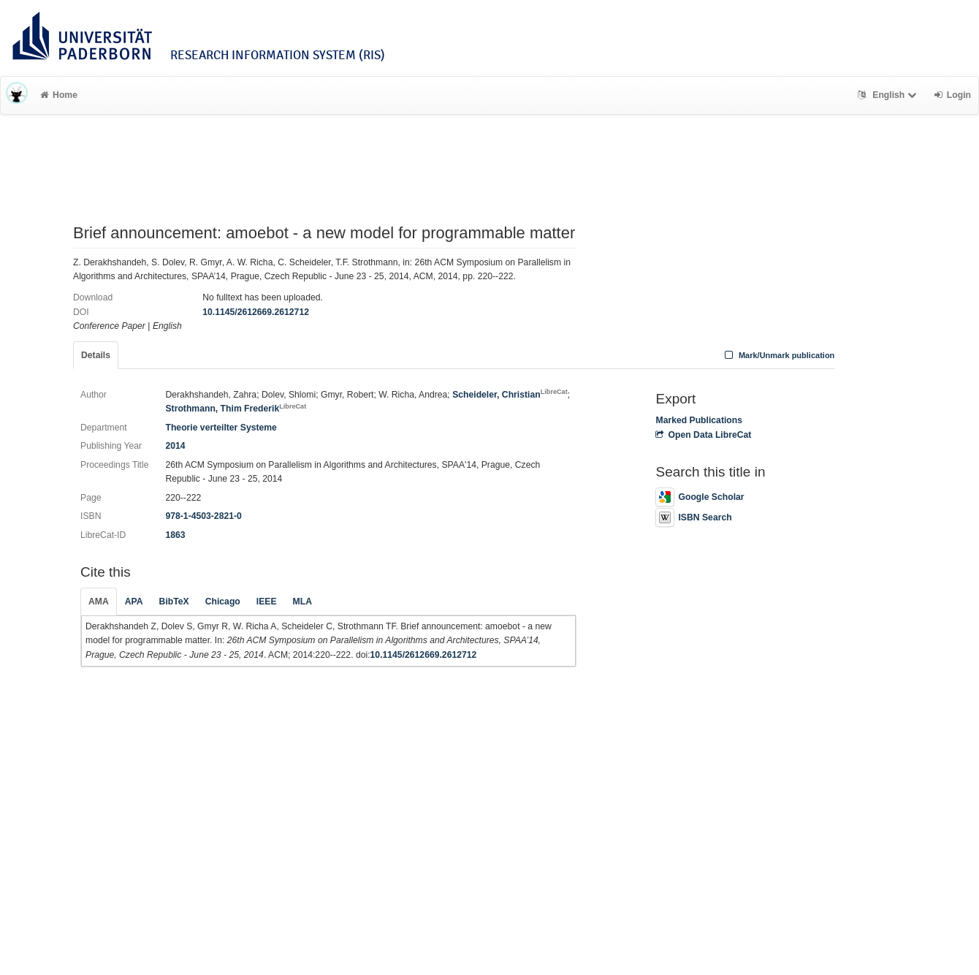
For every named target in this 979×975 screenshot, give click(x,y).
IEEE (266, 601)
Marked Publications (698, 420)
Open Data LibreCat (703, 435)
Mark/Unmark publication (777, 355)
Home (58, 95)
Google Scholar (699, 497)
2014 (175, 446)
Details (95, 355)
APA (134, 601)
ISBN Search (693, 517)
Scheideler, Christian (510, 395)
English (889, 95)
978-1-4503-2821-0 (203, 516)
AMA (98, 601)
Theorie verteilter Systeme (220, 427)
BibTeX (174, 601)
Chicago (222, 601)
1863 (175, 535)
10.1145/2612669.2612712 (255, 312)
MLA (302, 601)
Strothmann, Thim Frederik (235, 408)
